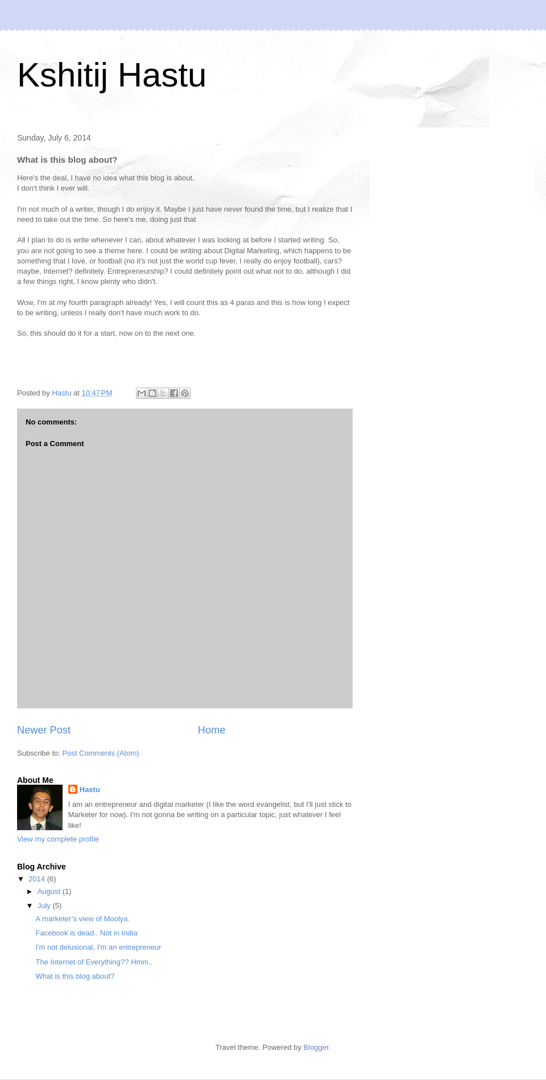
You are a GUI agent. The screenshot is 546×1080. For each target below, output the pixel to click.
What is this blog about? (74, 976)
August (50, 891)
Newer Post (44, 730)
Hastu (90, 789)
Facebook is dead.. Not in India (86, 933)
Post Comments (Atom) (101, 753)
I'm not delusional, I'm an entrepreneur (98, 947)
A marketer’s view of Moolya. (82, 918)
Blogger (316, 1047)
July (45, 905)
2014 (37, 879)
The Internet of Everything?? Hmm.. (93, 962)
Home (212, 730)
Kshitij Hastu (111, 75)
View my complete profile (58, 839)
